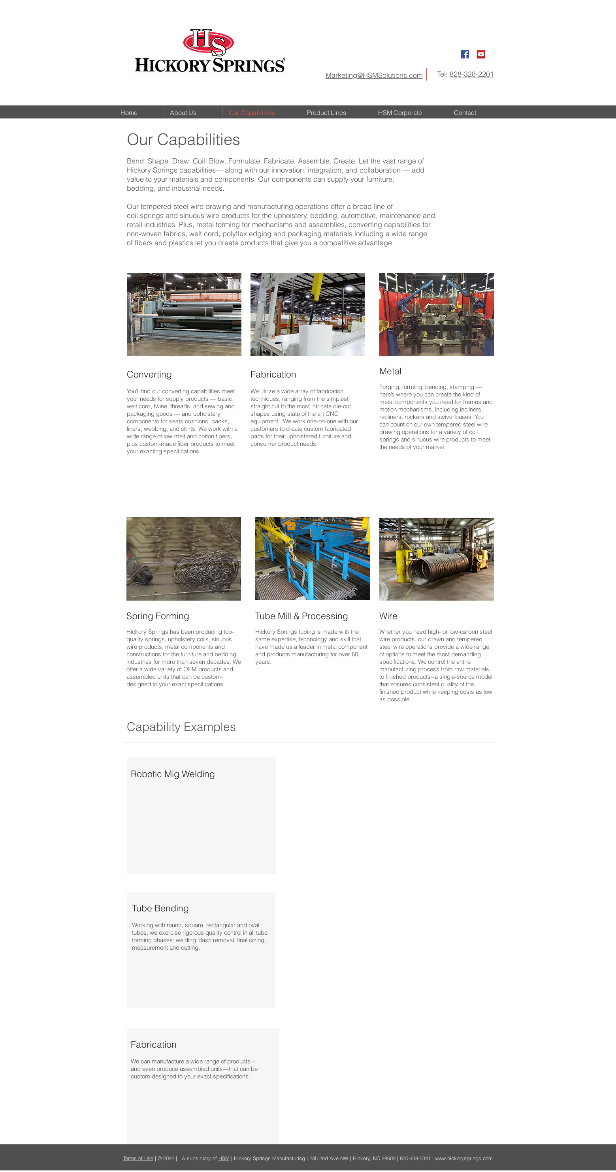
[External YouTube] (389, 816)
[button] (336, 112)
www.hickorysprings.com (464, 1158)
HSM (224, 1158)
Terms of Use (138, 1158)
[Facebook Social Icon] (465, 54)
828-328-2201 (472, 74)
